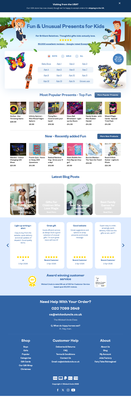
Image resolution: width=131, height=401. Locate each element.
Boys (25, 352)
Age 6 (72, 75)
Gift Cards (26, 367)
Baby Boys (46, 69)
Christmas (26, 374)
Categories (74, 17)
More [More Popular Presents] (107, 100)
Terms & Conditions (65, 359)
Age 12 (46, 86)
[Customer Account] (113, 17)
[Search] (107, 17)
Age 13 (59, 86)
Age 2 (71, 69)
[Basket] (120, 17)
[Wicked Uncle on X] (63, 395)
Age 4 (46, 75)
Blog (105, 355)
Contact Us (65, 363)
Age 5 (59, 75)
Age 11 (84, 80)
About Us (105, 352)
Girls (25, 355)
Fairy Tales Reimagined (105, 367)
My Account (105, 359)
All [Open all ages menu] (65, 17)
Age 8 (46, 80)
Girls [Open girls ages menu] (58, 17)
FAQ (65, 355)
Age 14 (72, 86)
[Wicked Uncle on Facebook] (57, 395)
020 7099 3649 (66, 313)
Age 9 (59, 80)
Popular (85, 17)
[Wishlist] (100, 17)
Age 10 (72, 80)
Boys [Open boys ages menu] (50, 17)
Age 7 (84, 75)
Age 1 (59, 69)
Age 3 (84, 69)
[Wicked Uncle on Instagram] (68, 395)
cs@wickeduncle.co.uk (65, 319)
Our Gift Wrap (25, 370)
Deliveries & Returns (65, 352)
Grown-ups (85, 86)
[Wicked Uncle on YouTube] (73, 395)
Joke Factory (105, 363)
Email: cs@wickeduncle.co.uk (65, 367)
